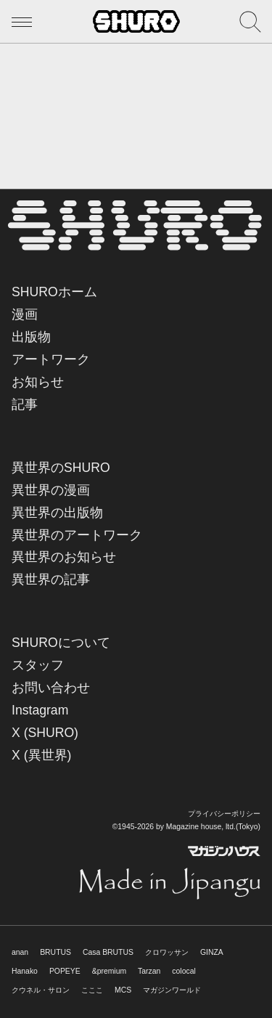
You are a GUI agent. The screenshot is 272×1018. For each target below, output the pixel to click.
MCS (123, 990)
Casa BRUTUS (108, 952)
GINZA (211, 952)
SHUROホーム (54, 292)
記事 (25, 404)
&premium (109, 971)
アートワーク (51, 359)
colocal (183, 971)
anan (20, 952)
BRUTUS (55, 952)
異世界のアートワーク (77, 535)
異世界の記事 (51, 579)
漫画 (25, 314)
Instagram (40, 710)
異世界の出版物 (57, 512)
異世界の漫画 (51, 490)
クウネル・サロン (41, 990)
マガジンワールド (172, 990)
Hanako (25, 971)
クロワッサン (167, 952)
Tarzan (149, 971)
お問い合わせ (51, 687)
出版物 (31, 337)
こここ (92, 990)
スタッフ (38, 665)
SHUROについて (61, 642)
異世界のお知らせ (64, 557)
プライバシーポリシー (224, 814)
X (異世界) (41, 755)
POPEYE (65, 971)
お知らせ (38, 382)
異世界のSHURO (61, 467)
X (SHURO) (45, 732)
